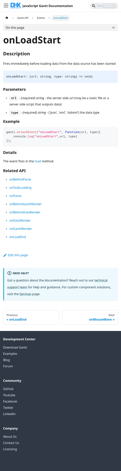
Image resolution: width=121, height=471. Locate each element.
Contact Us (11, 443)
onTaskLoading (20, 187)
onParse (15, 196)
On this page (15, 27)
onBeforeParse (20, 179)
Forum (8, 366)
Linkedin (9, 414)
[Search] (104, 6)
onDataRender (20, 220)
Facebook (10, 401)
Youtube (9, 395)
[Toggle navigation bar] (6, 6)
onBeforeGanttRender (25, 204)
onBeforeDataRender (24, 212)
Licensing (10, 449)
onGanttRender (20, 229)
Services (25, 294)
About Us (10, 436)
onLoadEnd (17, 237)
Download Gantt (15, 347)
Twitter (8, 407)
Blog (6, 360)
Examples (10, 353)
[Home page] (7, 18)
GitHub (8, 389)
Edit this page (15, 255)
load (38, 161)
